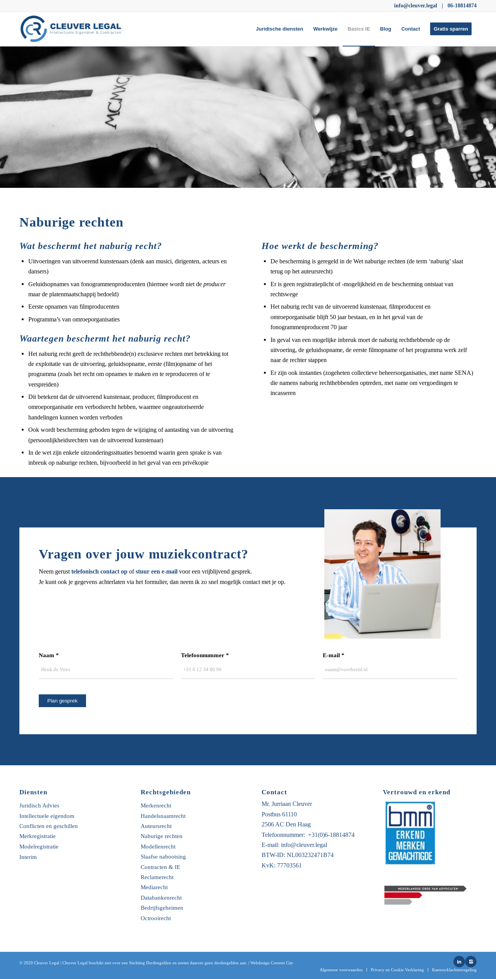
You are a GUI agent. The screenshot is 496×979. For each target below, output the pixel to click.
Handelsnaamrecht (163, 816)
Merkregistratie (37, 836)
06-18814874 (462, 5)
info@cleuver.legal (415, 5)
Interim (28, 857)
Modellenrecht (158, 846)
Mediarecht (154, 887)
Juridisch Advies (39, 805)
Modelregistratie (39, 846)
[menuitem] (279, 29)
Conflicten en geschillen (48, 826)
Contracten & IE (160, 867)
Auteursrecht (156, 826)
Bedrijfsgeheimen (162, 908)
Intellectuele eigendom (46, 816)
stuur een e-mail (156, 571)
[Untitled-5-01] (74, 29)
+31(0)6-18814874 (331, 834)
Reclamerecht (157, 877)
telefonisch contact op (99, 571)
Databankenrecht (161, 898)
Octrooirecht (156, 918)
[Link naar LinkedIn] (459, 961)
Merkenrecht (156, 805)
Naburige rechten (162, 836)
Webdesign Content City (271, 962)
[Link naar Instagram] (471, 961)
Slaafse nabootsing (163, 857)
